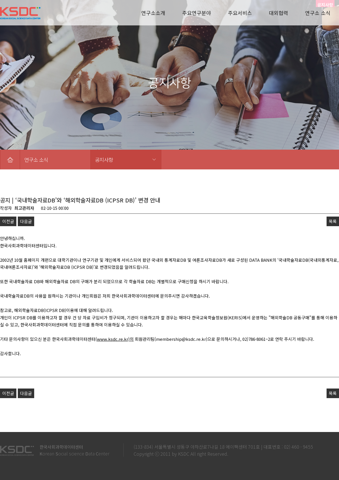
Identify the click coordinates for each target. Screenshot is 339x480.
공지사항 (104, 159)
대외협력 (278, 12)
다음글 (26, 221)
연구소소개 (153, 12)
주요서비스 (240, 12)
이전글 (8, 221)
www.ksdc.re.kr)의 (115, 339)
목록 (333, 221)
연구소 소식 (318, 12)
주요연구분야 (196, 12)
